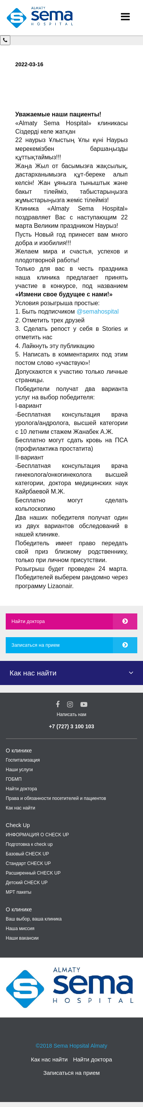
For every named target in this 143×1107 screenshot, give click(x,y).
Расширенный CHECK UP (33, 873)
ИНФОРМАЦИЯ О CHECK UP (37, 834)
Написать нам (72, 714)
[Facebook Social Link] (57, 704)
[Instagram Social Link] (70, 704)
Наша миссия (20, 928)
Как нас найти (20, 808)
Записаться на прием (35, 645)
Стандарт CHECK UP (28, 863)
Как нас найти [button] (33, 673)
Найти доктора (28, 621)
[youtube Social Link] (84, 704)
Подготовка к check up (29, 844)
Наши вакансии (22, 938)
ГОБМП (14, 779)
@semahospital (98, 311)
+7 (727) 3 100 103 (71, 726)
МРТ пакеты (18, 892)
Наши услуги (19, 769)
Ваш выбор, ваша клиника (34, 919)
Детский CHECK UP (27, 882)
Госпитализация (23, 760)
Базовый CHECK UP (27, 854)
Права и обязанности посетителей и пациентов (56, 798)
